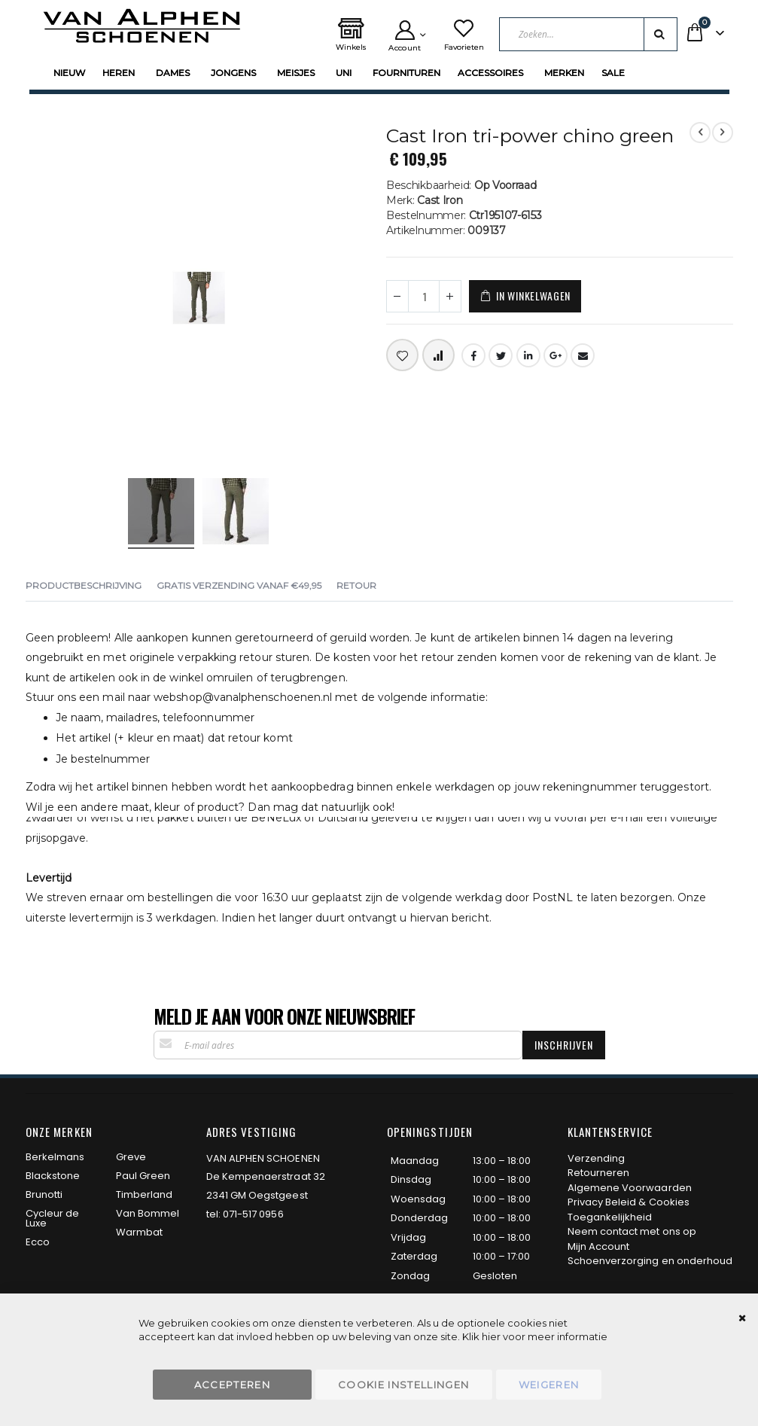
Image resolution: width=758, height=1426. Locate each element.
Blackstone (53, 1176)
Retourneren (599, 1172)
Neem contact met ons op (632, 1231)
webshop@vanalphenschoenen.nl (243, 697)
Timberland (144, 1194)
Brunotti (44, 1194)
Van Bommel (148, 1213)
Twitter (501, 355)
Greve (131, 1157)
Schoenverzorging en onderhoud (650, 1261)
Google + (555, 355)
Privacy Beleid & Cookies (629, 1202)
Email (583, 355)
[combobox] (588, 34)
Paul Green (143, 1176)
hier (491, 1336)
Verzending (597, 1158)
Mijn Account (599, 1246)
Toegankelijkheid (610, 1217)
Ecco (38, 1242)
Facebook (473, 355)
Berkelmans (55, 1157)
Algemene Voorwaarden (630, 1188)
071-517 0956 (253, 1214)
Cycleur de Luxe (53, 1218)
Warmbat (139, 1232)
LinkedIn (528, 355)
